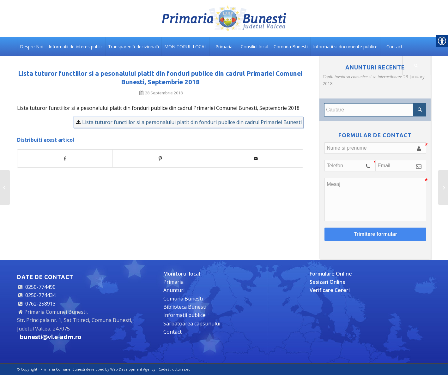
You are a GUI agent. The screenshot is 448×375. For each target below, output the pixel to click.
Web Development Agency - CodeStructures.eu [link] (150, 369)
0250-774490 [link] (40, 286)
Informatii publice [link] (184, 315)
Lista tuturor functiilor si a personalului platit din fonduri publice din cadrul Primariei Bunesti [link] (192, 122)
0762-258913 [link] (40, 303)
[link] (224, 18)
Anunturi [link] (174, 290)
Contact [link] (172, 331)
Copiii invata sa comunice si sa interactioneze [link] (362, 76)
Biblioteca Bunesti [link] (184, 306)
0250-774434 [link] (40, 295)
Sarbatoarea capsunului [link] (191, 323)
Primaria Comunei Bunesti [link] (62, 369)
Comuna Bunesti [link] (183, 298)
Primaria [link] (173, 281)
